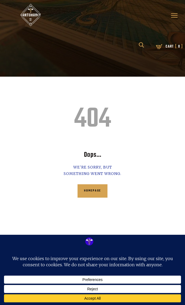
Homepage (92, 191)
